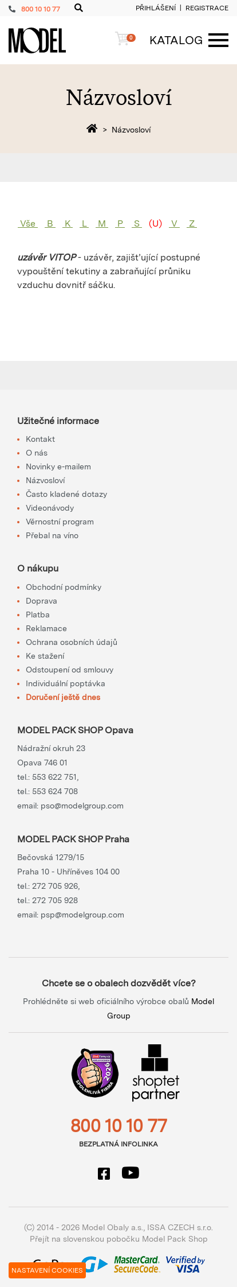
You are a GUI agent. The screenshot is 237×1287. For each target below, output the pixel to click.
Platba (38, 614)
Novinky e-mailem (58, 466)
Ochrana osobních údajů (71, 642)
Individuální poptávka (65, 683)
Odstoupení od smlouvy (69, 669)
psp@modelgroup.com (82, 914)
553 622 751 (54, 776)
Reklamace (46, 628)
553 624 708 (55, 791)
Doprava (41, 600)
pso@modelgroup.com (82, 805)
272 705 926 (55, 886)
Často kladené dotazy (66, 494)
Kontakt (40, 439)
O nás (37, 452)
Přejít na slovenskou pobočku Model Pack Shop (119, 1238)
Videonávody (50, 507)
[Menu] (183, 40)
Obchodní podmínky (63, 587)
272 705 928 (55, 900)
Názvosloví (45, 480)
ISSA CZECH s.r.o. (180, 1227)
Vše (28, 223)
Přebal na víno (52, 535)
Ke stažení (45, 655)
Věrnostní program (60, 521)
